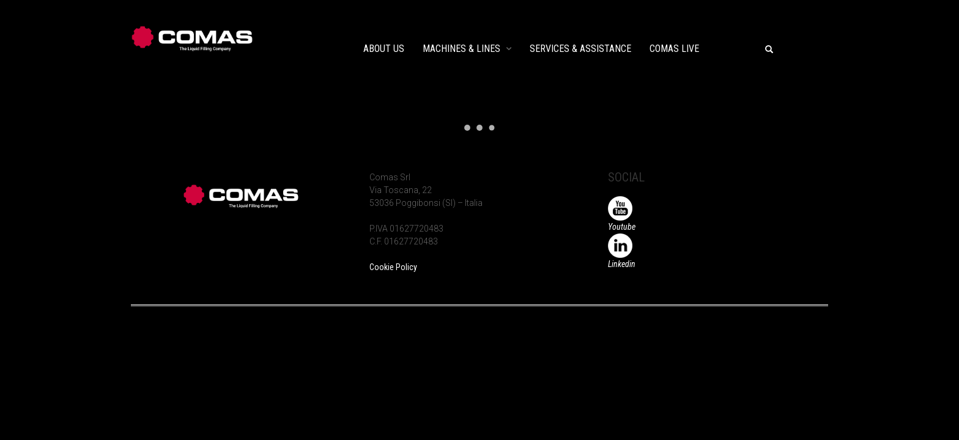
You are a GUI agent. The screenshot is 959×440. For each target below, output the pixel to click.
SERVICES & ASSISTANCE (580, 48)
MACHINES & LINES (461, 48)
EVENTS (733, 48)
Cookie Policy (393, 267)
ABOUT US (383, 48)
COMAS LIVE (674, 48)
